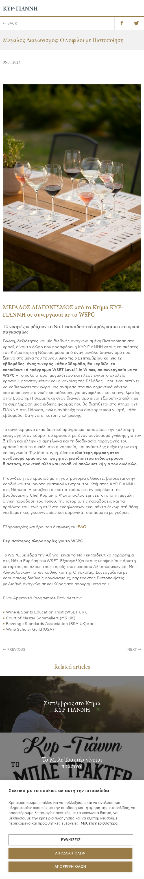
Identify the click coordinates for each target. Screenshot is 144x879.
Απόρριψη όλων (70, 867)
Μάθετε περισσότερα (99, 823)
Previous (14, 650)
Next (134, 650)
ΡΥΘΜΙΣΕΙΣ (70, 840)
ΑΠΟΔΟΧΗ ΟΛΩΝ (70, 853)
